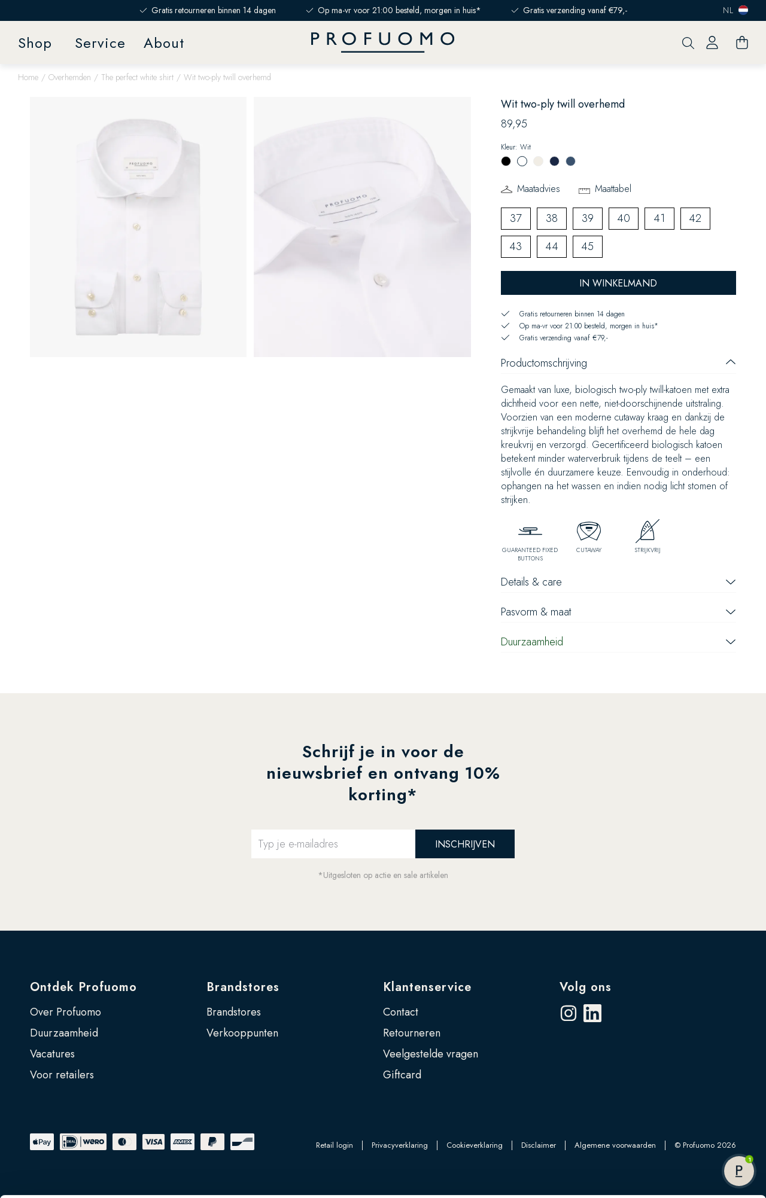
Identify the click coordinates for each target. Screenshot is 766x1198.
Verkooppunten (242, 1033)
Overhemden (69, 77)
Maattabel (613, 189)
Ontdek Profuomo (83, 987)
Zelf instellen (667, 1114)
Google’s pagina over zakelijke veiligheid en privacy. (303, 1145)
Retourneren (411, 1033)
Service (100, 42)
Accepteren (666, 1076)
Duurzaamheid (64, 1033)
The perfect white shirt (137, 77)
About (164, 42)
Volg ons (586, 987)
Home (28, 77)
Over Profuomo (65, 1012)
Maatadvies (538, 189)
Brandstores (242, 987)
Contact (400, 1012)
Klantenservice (427, 987)
